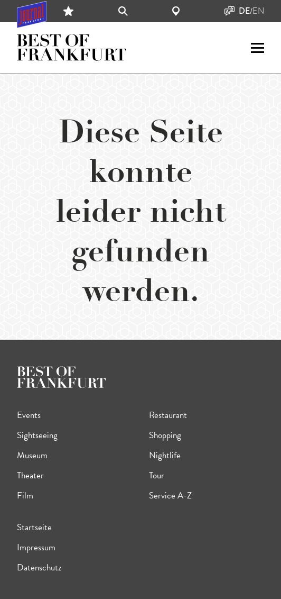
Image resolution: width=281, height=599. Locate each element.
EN (258, 11)
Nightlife (165, 455)
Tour (156, 475)
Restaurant (168, 415)
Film (25, 495)
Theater (30, 475)
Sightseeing (37, 435)
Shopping (165, 435)
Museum (32, 455)
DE (244, 11)
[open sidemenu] (257, 48)
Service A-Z (170, 495)
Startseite (34, 527)
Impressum (36, 547)
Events (29, 415)
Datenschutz (39, 567)
